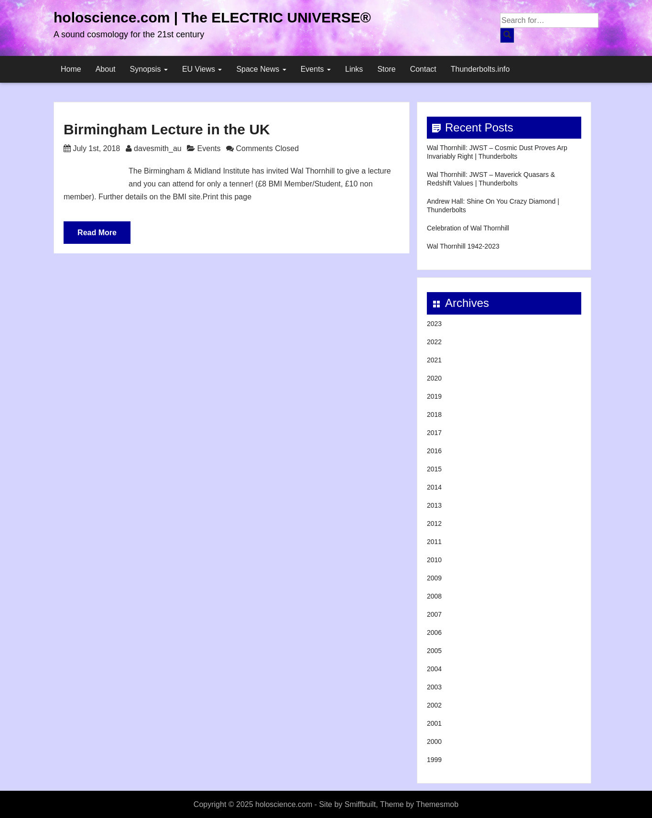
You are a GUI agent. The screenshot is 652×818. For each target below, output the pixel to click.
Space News (261, 69)
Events (316, 69)
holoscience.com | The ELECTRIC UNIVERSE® (212, 17)
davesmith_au (158, 148)
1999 (434, 759)
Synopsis (149, 69)
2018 (434, 414)
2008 (434, 596)
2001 (434, 723)
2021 (434, 360)
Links (354, 69)
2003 (434, 687)
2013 (434, 505)
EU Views (202, 69)
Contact (423, 69)
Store (386, 69)
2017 (434, 432)
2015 (434, 469)
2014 (434, 487)
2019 (434, 396)
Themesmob (437, 804)
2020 (434, 378)
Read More (97, 233)
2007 (434, 614)
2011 (434, 541)
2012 (434, 523)
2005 (434, 650)
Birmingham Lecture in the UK (167, 129)
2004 (434, 669)
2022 (434, 342)
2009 (434, 578)
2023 (434, 323)
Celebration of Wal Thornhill (468, 228)
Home (71, 69)
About (106, 69)
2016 (434, 451)
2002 (434, 705)
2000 (434, 741)
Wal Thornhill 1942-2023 (463, 246)
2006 (434, 632)
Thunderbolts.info (480, 69)
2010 (434, 560)
